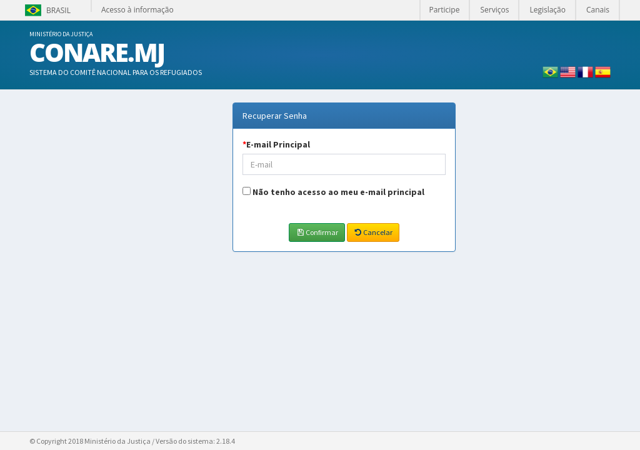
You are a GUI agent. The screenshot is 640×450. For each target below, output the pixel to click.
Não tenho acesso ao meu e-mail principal (338, 192)
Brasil (46, 10)
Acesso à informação (137, 9)
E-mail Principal (276, 144)
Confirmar (317, 232)
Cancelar (373, 232)
